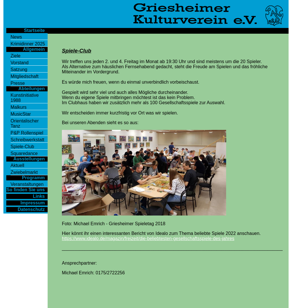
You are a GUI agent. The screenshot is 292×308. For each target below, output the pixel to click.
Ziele (16, 55)
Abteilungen (32, 88)
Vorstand (20, 62)
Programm (33, 177)
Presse (18, 83)
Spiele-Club (22, 146)
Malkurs (19, 107)
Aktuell (17, 165)
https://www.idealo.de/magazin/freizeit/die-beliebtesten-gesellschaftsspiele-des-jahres (148, 238)
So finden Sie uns (26, 189)
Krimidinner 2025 (28, 43)
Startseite (34, 30)
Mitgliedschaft (24, 76)
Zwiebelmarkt (24, 172)
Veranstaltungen (27, 184)
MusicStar (21, 114)
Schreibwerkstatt (27, 139)
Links (39, 196)
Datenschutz (31, 209)
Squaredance (24, 153)
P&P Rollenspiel (27, 132)
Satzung (19, 69)
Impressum (33, 202)
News (16, 37)
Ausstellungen (29, 158)
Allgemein (34, 49)
